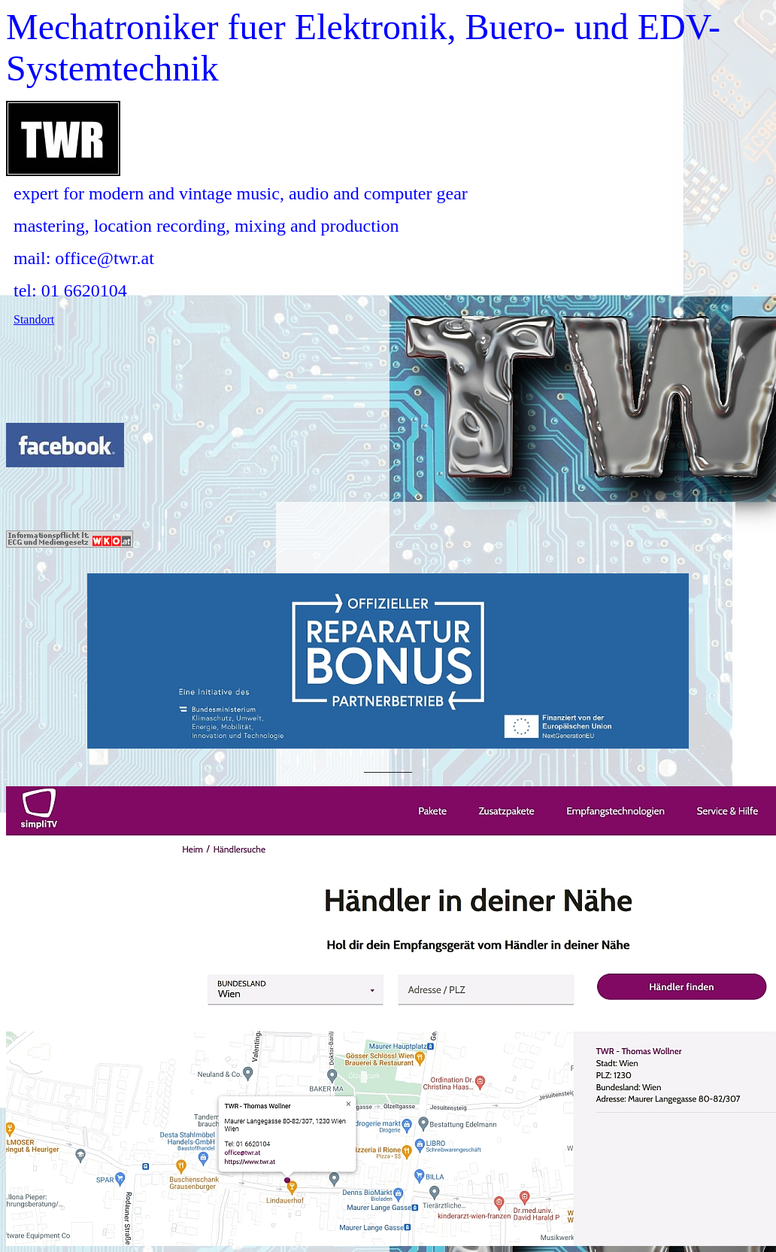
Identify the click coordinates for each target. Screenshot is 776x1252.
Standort (34, 319)
